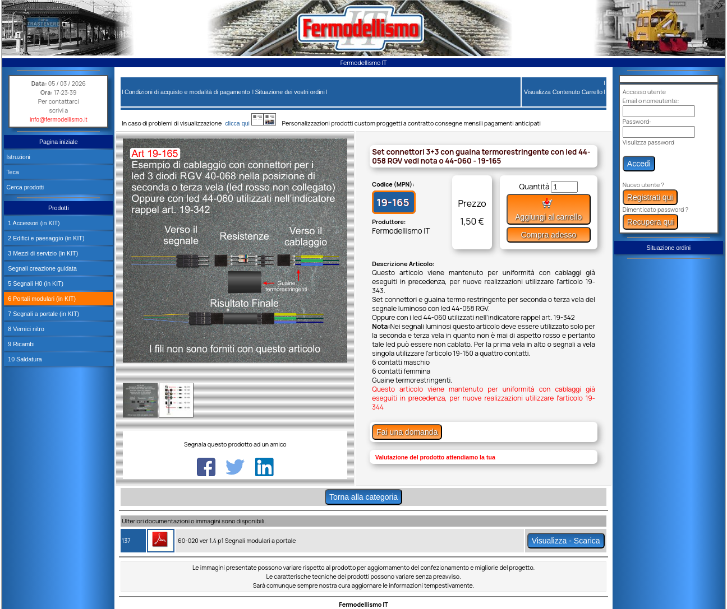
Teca (12, 172)
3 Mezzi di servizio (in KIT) (42, 253)
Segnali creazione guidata (41, 268)
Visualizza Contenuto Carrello (563, 92)
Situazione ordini (668, 247)
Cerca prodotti (25, 187)
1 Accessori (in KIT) (32, 223)
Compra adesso (548, 234)
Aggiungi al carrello (548, 209)
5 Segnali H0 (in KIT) (34, 283)
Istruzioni (18, 157)
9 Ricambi (20, 344)
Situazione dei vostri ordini (289, 92)
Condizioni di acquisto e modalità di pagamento (187, 92)
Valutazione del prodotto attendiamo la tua (435, 457)
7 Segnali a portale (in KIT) (42, 313)
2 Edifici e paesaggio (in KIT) (45, 238)
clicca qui (243, 123)
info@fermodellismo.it (59, 119)
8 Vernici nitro (25, 329)
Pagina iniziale (58, 141)
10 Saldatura (24, 359)
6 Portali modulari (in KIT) (41, 298)
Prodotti (58, 207)
